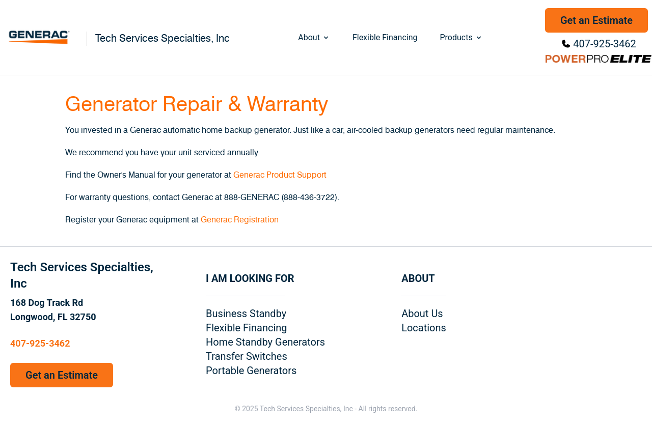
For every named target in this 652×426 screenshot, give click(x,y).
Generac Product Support (280, 175)
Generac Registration (240, 220)
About (314, 37)
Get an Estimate (596, 20)
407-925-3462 (604, 44)
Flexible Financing (385, 37)
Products (461, 37)
